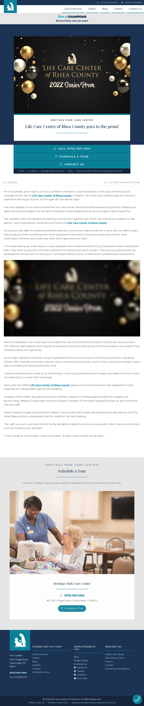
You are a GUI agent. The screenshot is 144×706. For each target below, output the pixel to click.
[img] (55, 148)
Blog (105, 8)
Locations (32, 171)
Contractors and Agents (117, 669)
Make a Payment (131, 2)
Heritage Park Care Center (53, 171)
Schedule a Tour (72, 156)
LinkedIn (80, 675)
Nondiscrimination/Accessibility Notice (94, 703)
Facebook (80, 667)
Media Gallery (81, 660)
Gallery (92, 8)
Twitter (79, 671)
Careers (118, 8)
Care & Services (73, 8)
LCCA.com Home (107, 2)
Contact (36, 669)
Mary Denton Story (115, 658)
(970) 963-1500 (74, 605)
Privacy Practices (58, 703)
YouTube (80, 678)
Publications (80, 664)
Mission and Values (114, 654)
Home (22, 171)
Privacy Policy (37, 703)
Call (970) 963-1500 (72, 148)
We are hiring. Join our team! (72, 18)
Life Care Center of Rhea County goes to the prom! (99, 171)
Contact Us (135, 8)
